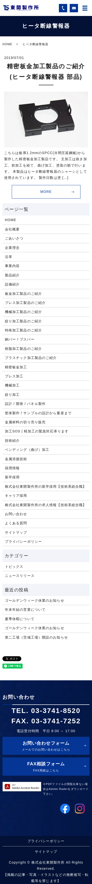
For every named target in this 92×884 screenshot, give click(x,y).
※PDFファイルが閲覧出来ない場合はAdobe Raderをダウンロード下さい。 (66, 789)
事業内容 (12, 266)
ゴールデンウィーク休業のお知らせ (34, 600)
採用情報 (12, 468)
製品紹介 (12, 275)
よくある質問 (16, 523)
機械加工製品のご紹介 (23, 312)
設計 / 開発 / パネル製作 (25, 404)
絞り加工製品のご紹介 (23, 321)
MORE (46, 192)
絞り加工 (12, 395)
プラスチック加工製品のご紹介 (31, 358)
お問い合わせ (16, 514)
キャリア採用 (16, 496)
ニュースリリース (20, 576)
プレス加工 (14, 376)
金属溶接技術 (16, 459)
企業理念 (12, 248)
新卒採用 (12, 477)
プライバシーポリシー (23, 541)
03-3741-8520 (55, 710)
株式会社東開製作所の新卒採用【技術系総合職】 (46, 486)
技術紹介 (12, 440)
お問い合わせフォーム (46, 747)
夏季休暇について (20, 619)
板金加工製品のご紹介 (23, 294)
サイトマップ (16, 532)
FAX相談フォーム (46, 767)
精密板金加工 (16, 367)
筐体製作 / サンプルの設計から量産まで (38, 413)
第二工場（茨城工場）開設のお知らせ (36, 637)
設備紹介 (12, 284)
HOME (7, 44)
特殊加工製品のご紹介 (23, 330)
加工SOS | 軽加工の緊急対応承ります (36, 431)
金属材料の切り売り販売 (25, 422)
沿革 (8, 257)
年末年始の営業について (25, 610)
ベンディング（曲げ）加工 (27, 450)
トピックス (14, 567)
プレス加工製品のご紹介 (25, 303)
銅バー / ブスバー (20, 339)
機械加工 (12, 385)
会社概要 (12, 229)
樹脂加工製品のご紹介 (23, 349)
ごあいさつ (14, 238)
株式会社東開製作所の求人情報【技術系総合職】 (46, 505)
